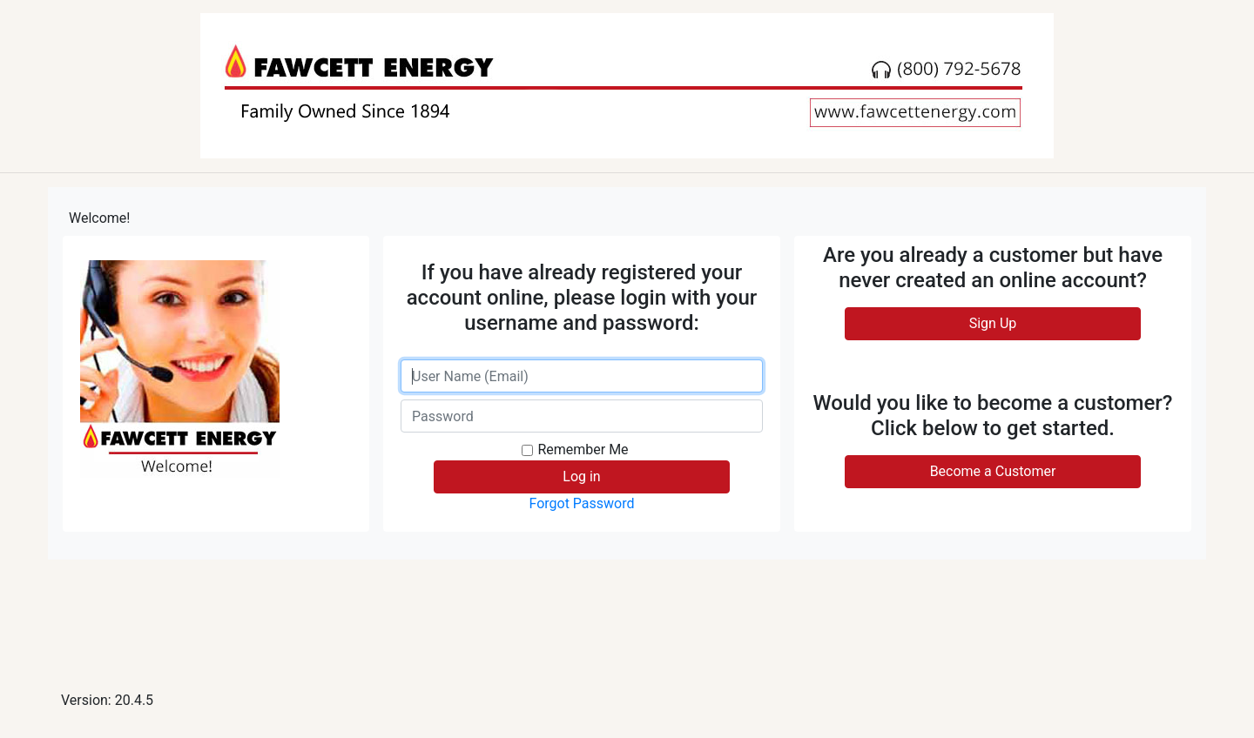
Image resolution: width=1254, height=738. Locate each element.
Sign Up (993, 323)
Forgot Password (581, 503)
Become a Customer (993, 471)
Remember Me (582, 449)
